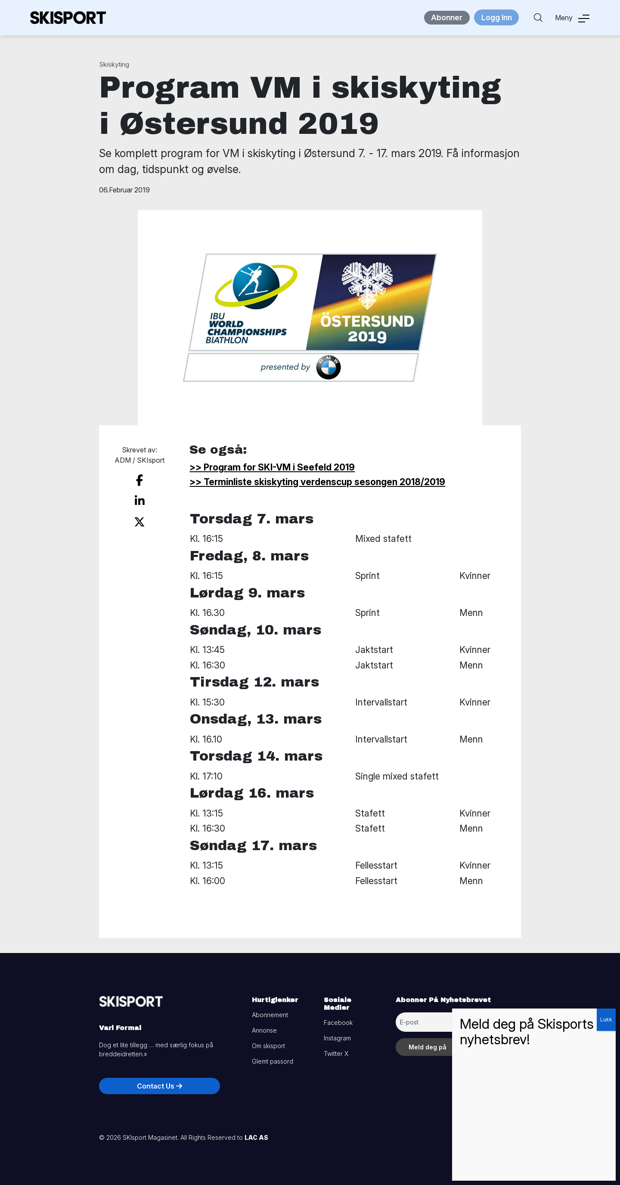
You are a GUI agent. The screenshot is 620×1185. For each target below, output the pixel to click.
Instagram (337, 1038)
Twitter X (336, 1053)
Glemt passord (272, 1061)
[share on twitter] (140, 518)
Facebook (338, 1022)
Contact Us (159, 1086)
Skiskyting (114, 64)
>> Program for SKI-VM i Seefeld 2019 (272, 467)
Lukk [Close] (606, 1019)
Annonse (264, 1030)
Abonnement (270, 1014)
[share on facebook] (139, 479)
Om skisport (268, 1045)
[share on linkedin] (139, 498)
